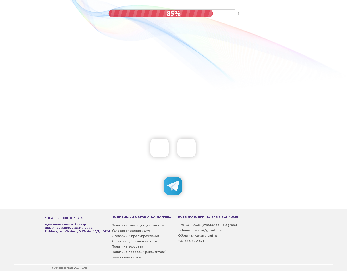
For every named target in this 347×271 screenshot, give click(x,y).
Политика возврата (127, 246)
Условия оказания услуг (131, 230)
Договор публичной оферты (135, 241)
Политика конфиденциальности (138, 225)
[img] (186, 148)
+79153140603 (190, 225)
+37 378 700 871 (191, 240)
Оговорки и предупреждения (136, 236)
